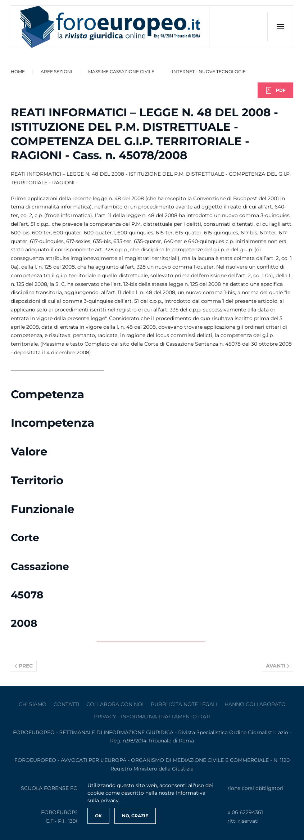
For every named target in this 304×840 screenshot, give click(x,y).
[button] (280, 26)
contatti (66, 704)
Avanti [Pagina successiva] (278, 665)
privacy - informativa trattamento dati (152, 716)
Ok (98, 815)
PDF (275, 90)
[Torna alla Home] (110, 27)
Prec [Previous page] (24, 665)
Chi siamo (32, 704)
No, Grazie (135, 815)
